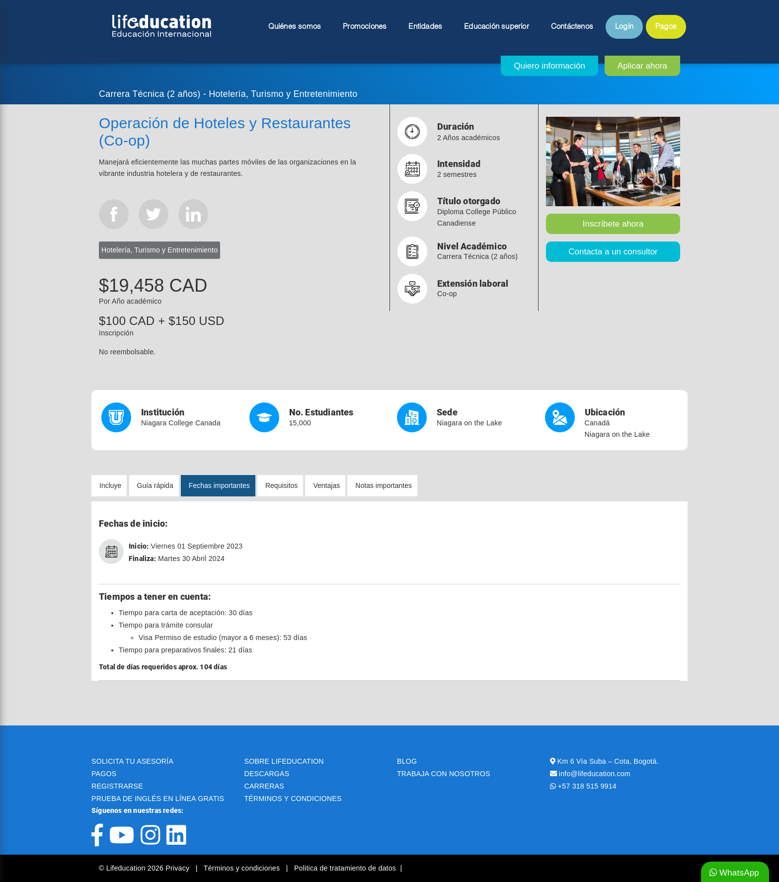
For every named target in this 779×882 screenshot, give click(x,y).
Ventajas (326, 485)
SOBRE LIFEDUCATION (284, 761)
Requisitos (281, 485)
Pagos (666, 26)
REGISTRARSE (117, 786)
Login (624, 26)
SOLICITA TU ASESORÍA (132, 761)
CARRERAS (264, 786)
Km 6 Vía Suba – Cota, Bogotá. (608, 761)
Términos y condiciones (243, 868)
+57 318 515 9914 (587, 786)
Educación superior (496, 26)
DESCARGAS (267, 774)
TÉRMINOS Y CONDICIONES (293, 798)
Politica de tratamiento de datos (345, 868)
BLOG (407, 761)
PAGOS (103, 774)
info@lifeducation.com (594, 774)
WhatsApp (734, 873)
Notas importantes (383, 485)
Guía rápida (155, 485)
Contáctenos (572, 26)
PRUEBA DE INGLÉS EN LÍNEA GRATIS (157, 798)
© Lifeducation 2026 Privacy (145, 868)
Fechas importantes (219, 485)
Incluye (110, 485)
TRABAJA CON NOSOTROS (443, 774)
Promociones (365, 26)
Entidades (425, 26)
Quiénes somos (294, 26)
